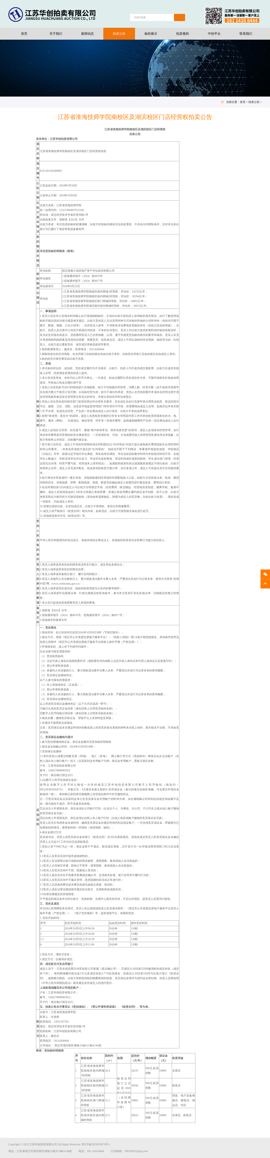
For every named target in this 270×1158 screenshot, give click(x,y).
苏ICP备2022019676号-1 (96, 1144)
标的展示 (151, 33)
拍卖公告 (119, 33)
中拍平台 (214, 33)
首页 (24, 33)
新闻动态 (87, 33)
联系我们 (246, 33)
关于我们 (55, 33)
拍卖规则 (182, 33)
